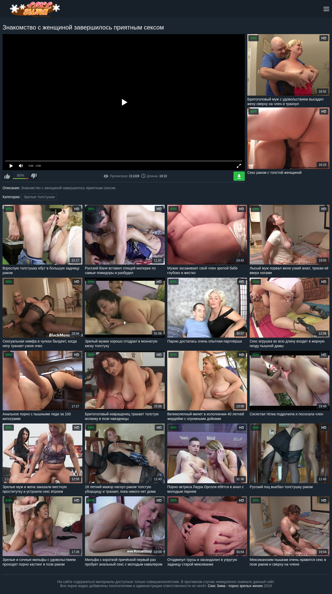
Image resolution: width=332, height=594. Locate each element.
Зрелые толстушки (39, 197)
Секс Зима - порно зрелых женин (235, 586)
